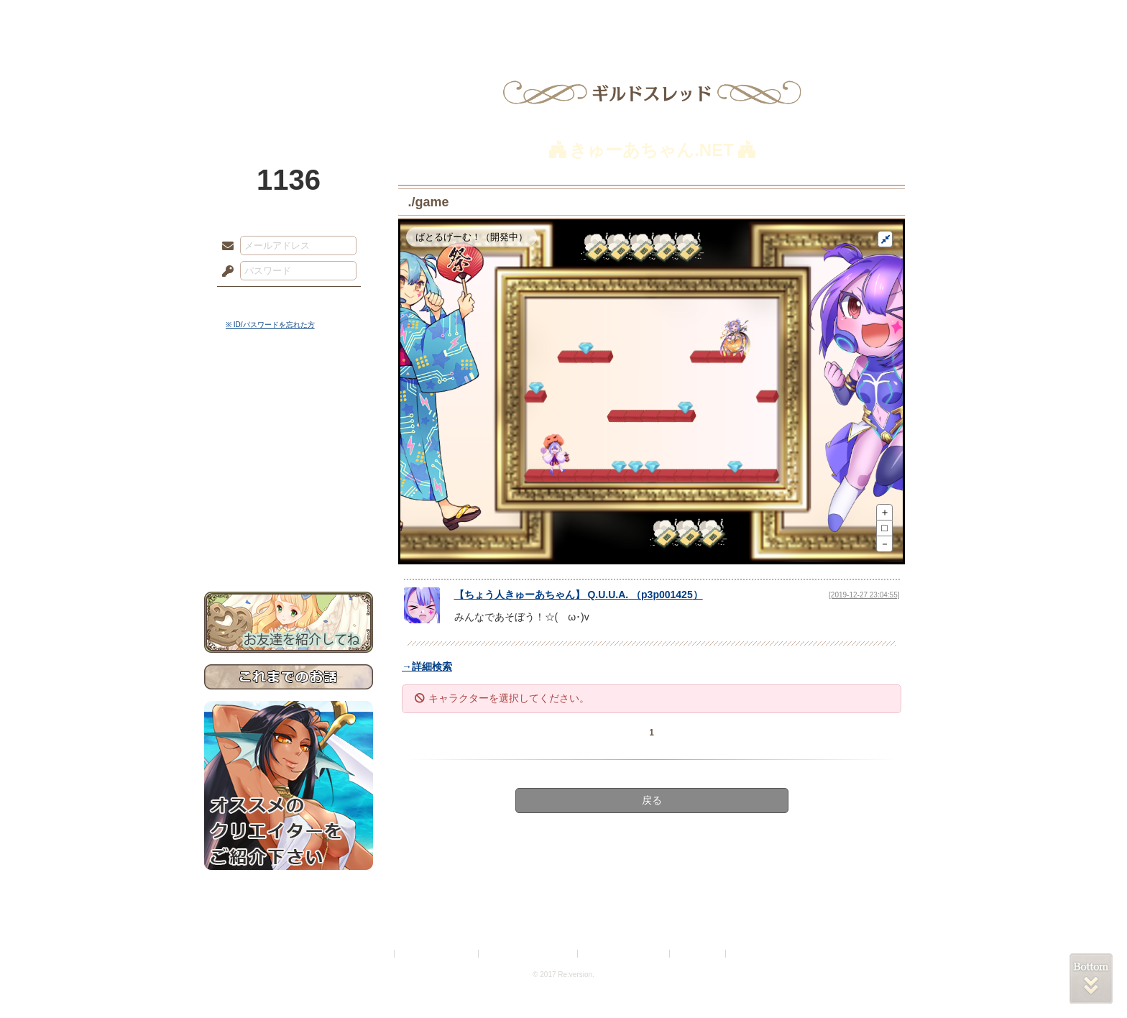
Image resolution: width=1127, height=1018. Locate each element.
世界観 (288, 392)
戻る (652, 800)
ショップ (768, 18)
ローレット (461, 18)
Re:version (750, 954)
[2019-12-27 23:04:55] (864, 595)
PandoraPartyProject (288, 79)
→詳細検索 (427, 666)
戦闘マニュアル (288, 500)
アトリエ (563, 18)
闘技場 (871, 18)
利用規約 (374, 954)
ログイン (254, 301)
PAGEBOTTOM (1091, 978)
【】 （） (578, 594)
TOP (256, 18)
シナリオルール (288, 464)
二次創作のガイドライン (624, 954)
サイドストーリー (288, 417)
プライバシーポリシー (437, 954)
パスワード (224, 272)
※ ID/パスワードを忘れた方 (270, 325)
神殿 (359, 18)
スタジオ (666, 18)
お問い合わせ (288, 546)
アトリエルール (288, 482)
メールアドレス (224, 246)
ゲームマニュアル (288, 442)
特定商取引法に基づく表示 (529, 954)
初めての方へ (288, 521)
